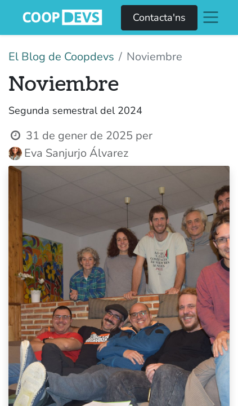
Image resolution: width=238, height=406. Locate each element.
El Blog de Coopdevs (61, 56)
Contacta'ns (159, 17)
